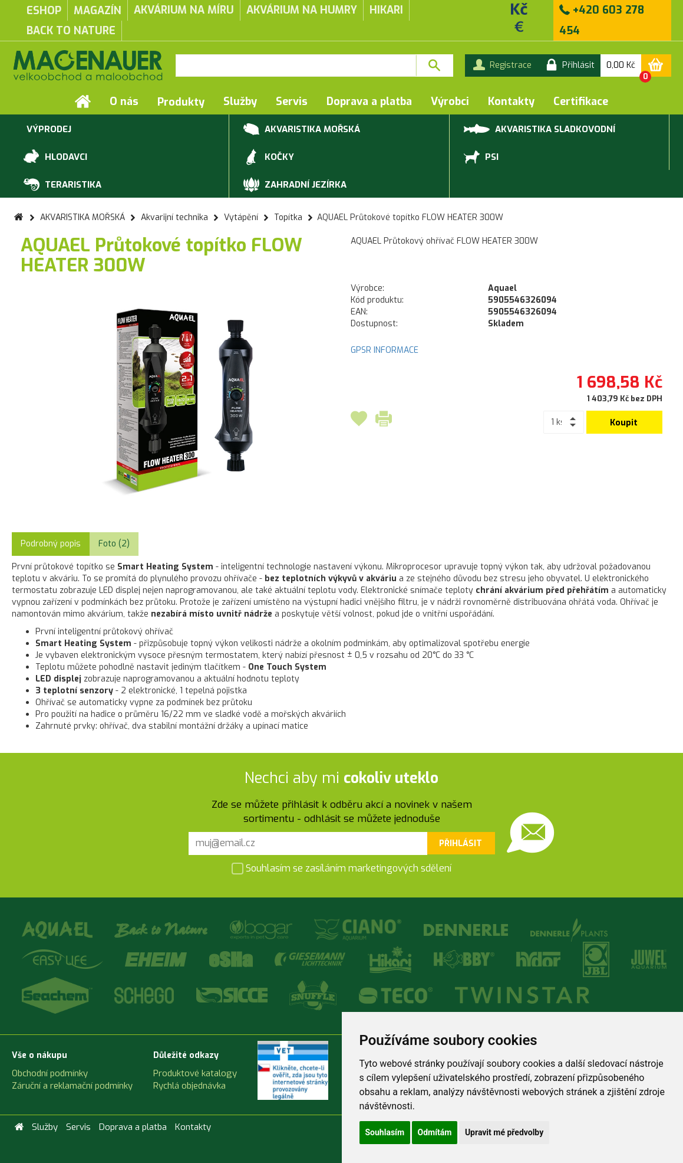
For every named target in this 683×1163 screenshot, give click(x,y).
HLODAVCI (55, 157)
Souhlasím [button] (385, 1132)
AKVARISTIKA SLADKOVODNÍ (539, 128)
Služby (240, 101)
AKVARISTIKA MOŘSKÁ (301, 129)
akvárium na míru (184, 10)
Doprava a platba (369, 101)
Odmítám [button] (435, 1132)
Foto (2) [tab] (114, 543)
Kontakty (511, 101)
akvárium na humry (301, 10)
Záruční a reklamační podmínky (72, 1086)
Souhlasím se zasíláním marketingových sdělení (341, 869)
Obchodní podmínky (50, 1073)
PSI (481, 157)
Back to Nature (71, 31)
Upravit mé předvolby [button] (504, 1132)
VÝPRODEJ (47, 129)
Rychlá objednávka (189, 1086)
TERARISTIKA (62, 185)
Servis (292, 101)
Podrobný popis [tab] (51, 543)
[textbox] (295, 65)
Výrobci (450, 101)
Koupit (624, 422)
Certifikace (580, 101)
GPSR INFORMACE (384, 350)
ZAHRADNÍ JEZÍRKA (295, 185)
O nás (124, 101)
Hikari (386, 10)
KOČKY (268, 157)
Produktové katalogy (195, 1073)
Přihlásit (460, 843)
